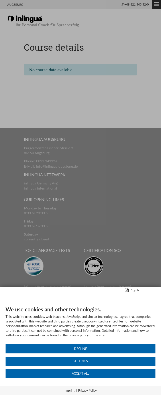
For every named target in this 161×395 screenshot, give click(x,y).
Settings (80, 361)
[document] (80, 325)
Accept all (80, 373)
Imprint (70, 390)
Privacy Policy (87, 390)
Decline (80, 349)
